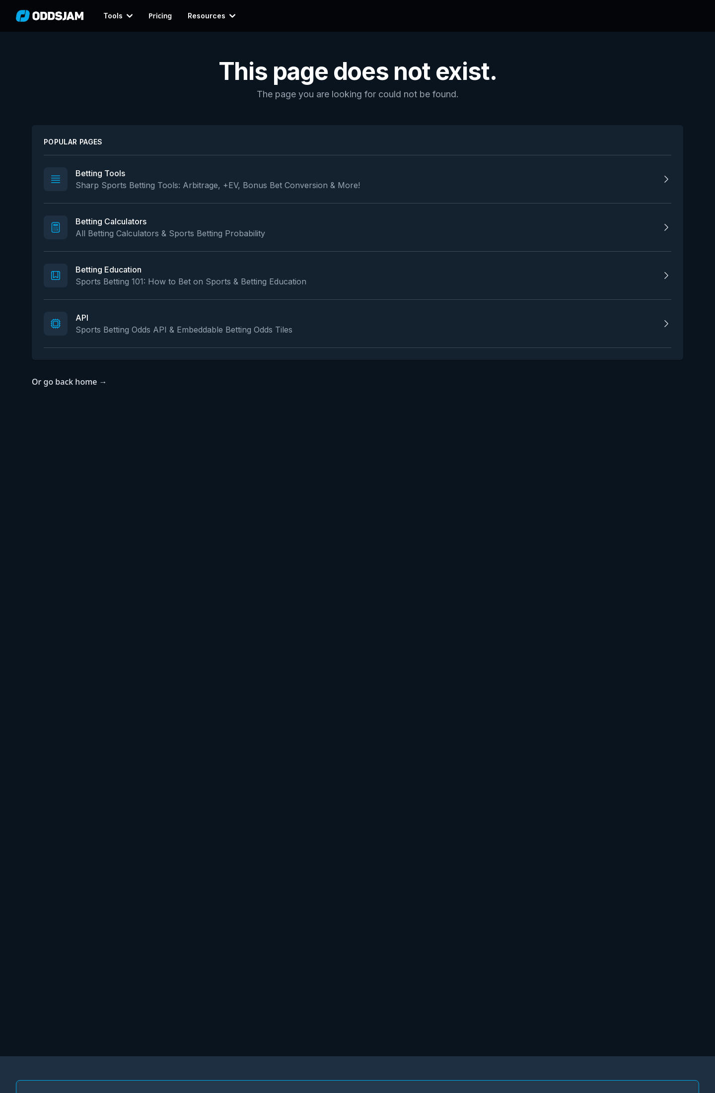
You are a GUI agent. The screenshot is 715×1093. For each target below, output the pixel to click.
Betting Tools (100, 173)
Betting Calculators (110, 221)
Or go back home (69, 381)
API (81, 318)
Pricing (160, 15)
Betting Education (108, 269)
